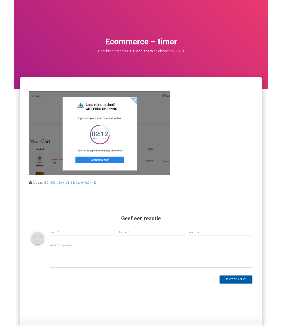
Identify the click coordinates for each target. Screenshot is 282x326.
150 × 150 (49, 182)
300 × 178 (63, 182)
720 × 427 (91, 182)
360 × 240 (77, 182)
